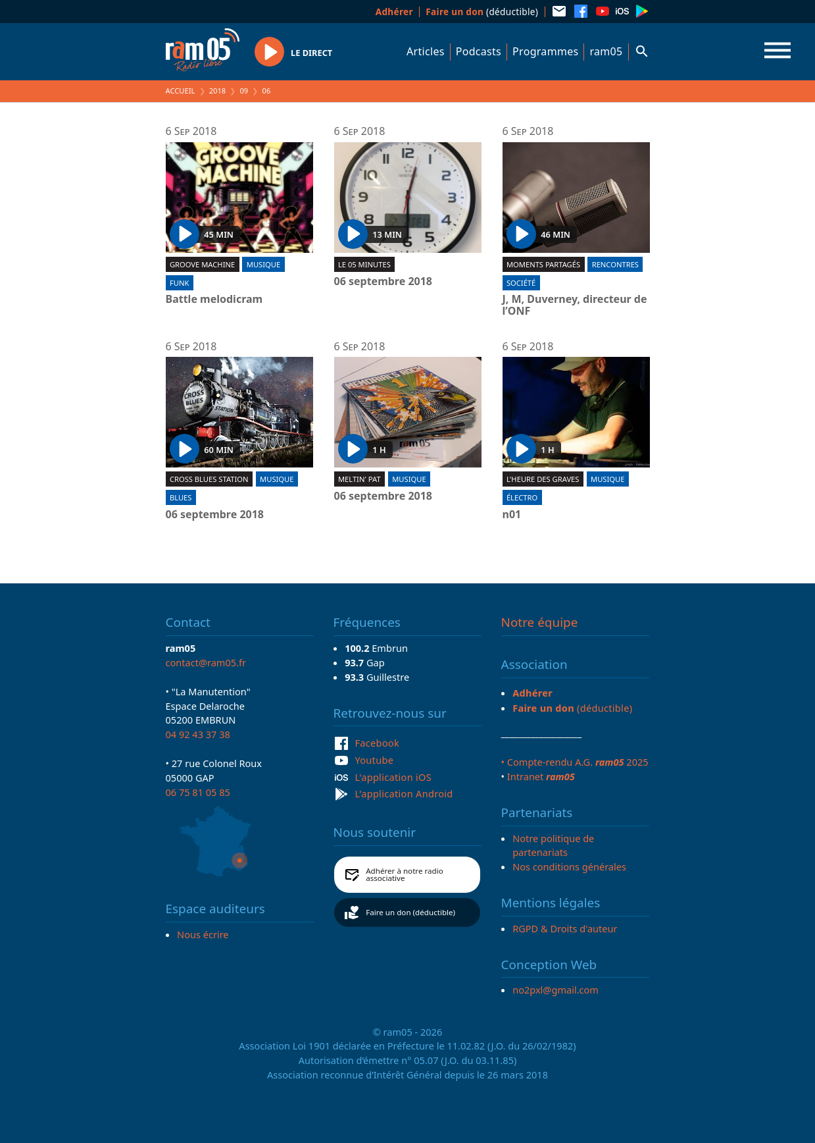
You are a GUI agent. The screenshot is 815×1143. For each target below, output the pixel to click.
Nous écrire (202, 934)
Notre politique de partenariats (553, 845)
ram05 (605, 51)
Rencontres (615, 264)
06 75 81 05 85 (198, 792)
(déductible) (482, 11)
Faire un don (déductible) (410, 912)
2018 (217, 90)
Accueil (180, 90)
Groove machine (202, 264)
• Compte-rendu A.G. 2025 (575, 761)
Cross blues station (209, 479)
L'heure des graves (543, 479)
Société (520, 283)
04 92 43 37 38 (198, 734)
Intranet (541, 776)
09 (243, 90)
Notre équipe (539, 622)
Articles (426, 51)
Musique (263, 264)
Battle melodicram (214, 300)
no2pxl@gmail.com (555, 989)
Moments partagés (543, 264)
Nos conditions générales (569, 866)
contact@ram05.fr (206, 662)
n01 (512, 515)
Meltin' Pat (359, 479)
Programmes (545, 51)
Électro (521, 497)
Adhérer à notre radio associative (404, 875)
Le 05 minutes (364, 264)
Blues (181, 497)
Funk (179, 283)
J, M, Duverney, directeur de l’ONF (575, 305)
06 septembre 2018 (383, 282)
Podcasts (478, 51)
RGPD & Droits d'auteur (564, 928)
